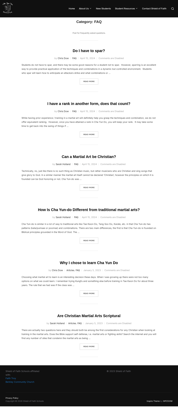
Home (72, 8)
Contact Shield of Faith (154, 8)
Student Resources (126, 8)
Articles (70, 279)
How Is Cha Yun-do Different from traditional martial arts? (88, 216)
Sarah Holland (63, 168)
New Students (103, 8)
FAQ (74, 63)
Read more (90, 86)
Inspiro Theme (153, 409)
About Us (85, 8)
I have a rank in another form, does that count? (89, 108)
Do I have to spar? (89, 55)
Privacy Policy (12, 406)
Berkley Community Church (20, 390)
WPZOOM (167, 409)
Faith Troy (11, 386)
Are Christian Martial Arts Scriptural (89, 324)
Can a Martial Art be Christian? (88, 160)
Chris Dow (63, 63)
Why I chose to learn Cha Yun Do (88, 271)
